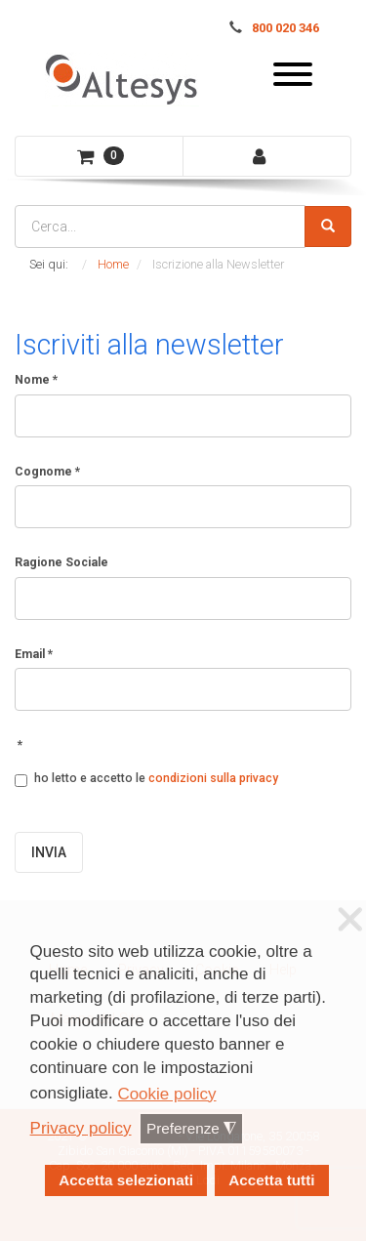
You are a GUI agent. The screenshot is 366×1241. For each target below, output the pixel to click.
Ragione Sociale (61, 562)
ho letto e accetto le (146, 779)
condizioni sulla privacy (213, 778)
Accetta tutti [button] (271, 1180)
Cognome (47, 471)
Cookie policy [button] (166, 1094)
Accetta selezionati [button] (126, 1180)
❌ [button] (350, 920)
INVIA (48, 852)
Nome (36, 380)
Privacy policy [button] (81, 1128)
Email (34, 654)
